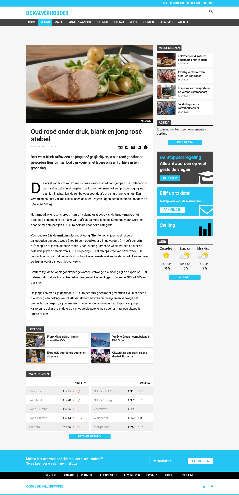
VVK (164, 3)
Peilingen (148, 22)
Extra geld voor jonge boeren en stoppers (66, 354)
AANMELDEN (200, 461)
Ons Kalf (119, 22)
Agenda (183, 22)
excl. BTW (80, 383)
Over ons (50, 475)
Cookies (169, 475)
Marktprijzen (39, 374)
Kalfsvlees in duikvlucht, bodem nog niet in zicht (192, 58)
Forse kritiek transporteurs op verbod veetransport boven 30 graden (194, 90)
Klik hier (170, 178)
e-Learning (166, 22)
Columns (102, 22)
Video (133, 22)
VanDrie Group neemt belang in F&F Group (131, 338)
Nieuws (45, 22)
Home (31, 22)
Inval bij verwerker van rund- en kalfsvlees (191, 74)
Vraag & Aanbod (80, 22)
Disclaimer (188, 475)
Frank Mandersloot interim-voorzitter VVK (63, 338)
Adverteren (177, 3)
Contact (208, 3)
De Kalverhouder (52, 14)
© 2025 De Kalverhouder (44, 486)
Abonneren (193, 3)
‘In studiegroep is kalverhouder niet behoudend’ (188, 106)
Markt (59, 22)
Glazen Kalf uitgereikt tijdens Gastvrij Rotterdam (129, 354)
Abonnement (108, 475)
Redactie (87, 475)
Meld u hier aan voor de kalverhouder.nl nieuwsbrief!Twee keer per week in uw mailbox (64, 461)
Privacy (151, 475)
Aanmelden (172, 209)
